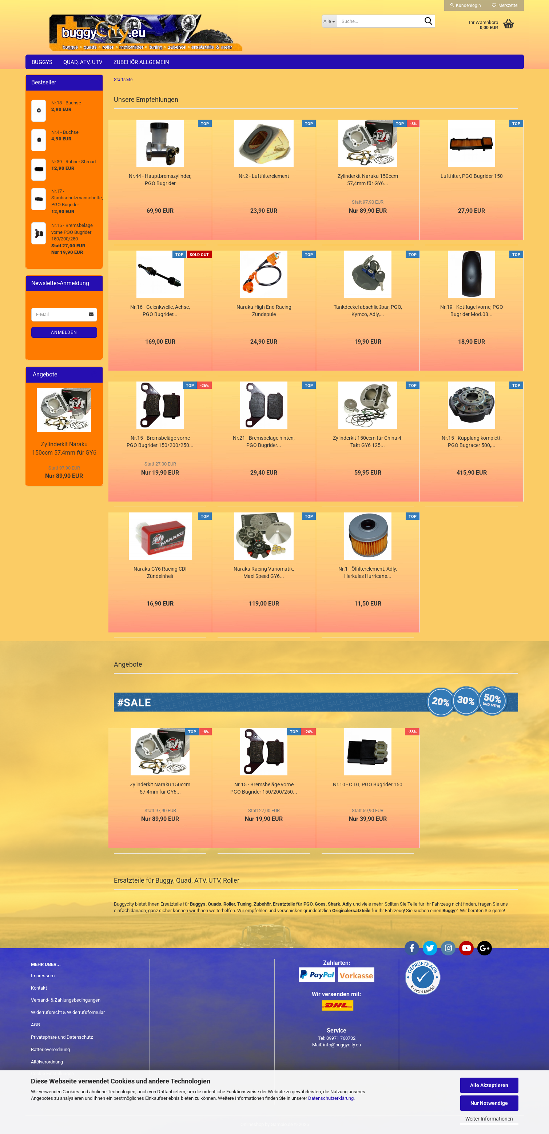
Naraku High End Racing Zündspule (263, 310)
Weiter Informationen (489, 1119)
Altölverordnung (47, 1062)
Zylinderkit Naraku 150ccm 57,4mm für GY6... (368, 179)
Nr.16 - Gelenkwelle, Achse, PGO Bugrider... (160, 310)
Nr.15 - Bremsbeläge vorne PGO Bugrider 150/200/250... (160, 441)
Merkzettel (505, 5)
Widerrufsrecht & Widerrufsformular (68, 1012)
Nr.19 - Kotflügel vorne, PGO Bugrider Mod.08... (471, 310)
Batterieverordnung (50, 1049)
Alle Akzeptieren (489, 1085)
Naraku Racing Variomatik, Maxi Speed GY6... (264, 572)
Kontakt (39, 988)
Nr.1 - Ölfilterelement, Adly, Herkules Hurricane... (367, 572)
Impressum (43, 975)
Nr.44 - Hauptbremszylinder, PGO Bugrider (160, 179)
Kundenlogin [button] (465, 5)
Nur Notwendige (489, 1103)
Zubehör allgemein (141, 62)
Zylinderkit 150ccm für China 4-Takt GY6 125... (368, 441)
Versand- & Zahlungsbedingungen (65, 1000)
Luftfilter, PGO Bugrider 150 (472, 176)
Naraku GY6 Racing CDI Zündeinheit (160, 572)
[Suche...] (329, 21)
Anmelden (64, 332)
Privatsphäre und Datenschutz (62, 1037)
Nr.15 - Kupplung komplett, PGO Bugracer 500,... (472, 441)
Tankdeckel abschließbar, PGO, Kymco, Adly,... (368, 310)
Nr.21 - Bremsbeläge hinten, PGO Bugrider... (264, 441)
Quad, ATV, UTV (83, 62)
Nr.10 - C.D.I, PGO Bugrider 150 (367, 784)
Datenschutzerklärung (331, 1098)
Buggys (42, 62)
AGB (35, 1024)
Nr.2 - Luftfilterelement (264, 176)
